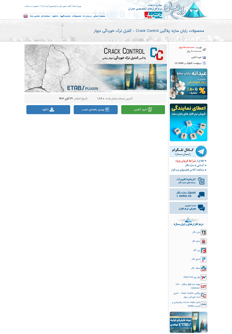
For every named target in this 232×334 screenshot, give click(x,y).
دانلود (48, 109)
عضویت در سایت (32, 6)
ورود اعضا (77, 6)
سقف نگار (195, 268)
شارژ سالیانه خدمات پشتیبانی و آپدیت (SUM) (186, 304)
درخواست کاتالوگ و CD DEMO (188, 63)
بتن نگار (196, 232)
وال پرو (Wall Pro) (192, 277)
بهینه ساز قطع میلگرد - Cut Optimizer (188, 286)
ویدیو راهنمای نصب (96, 109)
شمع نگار (196, 259)
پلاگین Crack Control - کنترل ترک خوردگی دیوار (186, 295)
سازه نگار (196, 241)
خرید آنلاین (143, 109)
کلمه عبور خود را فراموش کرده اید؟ (56, 6)
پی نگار (196, 250)
